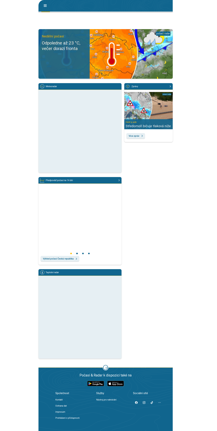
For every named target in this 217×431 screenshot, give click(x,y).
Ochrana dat (61, 405)
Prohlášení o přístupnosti (67, 418)
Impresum (60, 412)
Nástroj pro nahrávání (106, 399)
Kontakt (59, 399)
